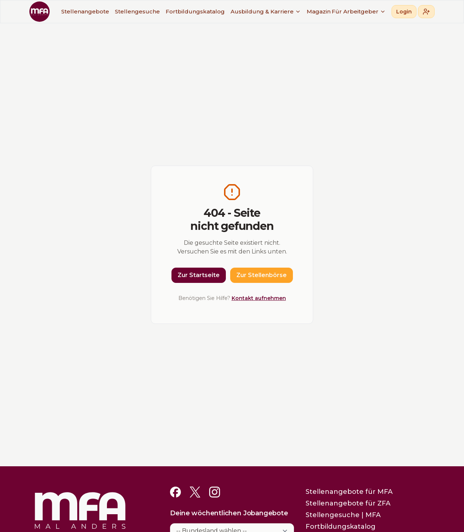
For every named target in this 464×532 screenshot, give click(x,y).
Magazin (319, 11)
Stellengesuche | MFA (343, 515)
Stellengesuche (137, 11)
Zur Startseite (199, 275)
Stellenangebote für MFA (349, 492)
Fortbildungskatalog (195, 11)
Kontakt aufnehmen (259, 298)
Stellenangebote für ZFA (348, 503)
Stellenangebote (85, 11)
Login (404, 11)
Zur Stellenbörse (261, 275)
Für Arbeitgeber (359, 11)
